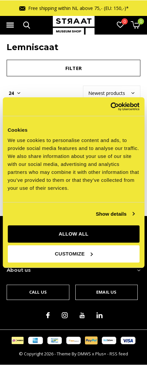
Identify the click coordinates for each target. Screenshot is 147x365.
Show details (111, 214)
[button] (10, 25)
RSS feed (119, 354)
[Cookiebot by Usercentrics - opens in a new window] (110, 106)
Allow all (74, 234)
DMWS (84, 354)
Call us (38, 292)
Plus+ (100, 354)
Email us (106, 292)
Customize (74, 253)
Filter (73, 68)
